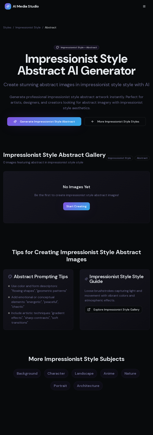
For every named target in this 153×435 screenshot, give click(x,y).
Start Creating (76, 206)
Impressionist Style (28, 27)
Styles (7, 27)
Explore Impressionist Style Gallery (113, 309)
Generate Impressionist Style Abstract (44, 121)
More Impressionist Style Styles (115, 121)
